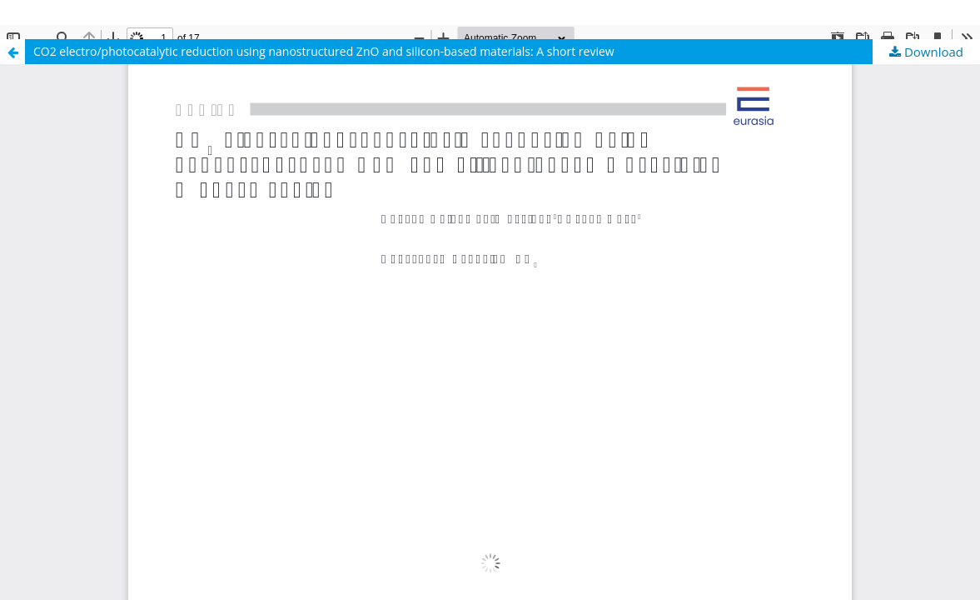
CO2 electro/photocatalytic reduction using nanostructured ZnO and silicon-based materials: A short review (323, 51)
